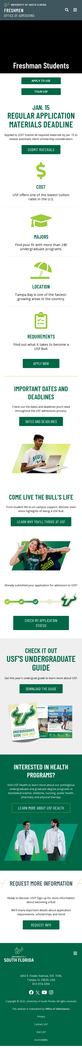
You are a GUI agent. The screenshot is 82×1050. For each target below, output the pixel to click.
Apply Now (41, 363)
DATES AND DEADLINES (41, 421)
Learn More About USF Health (41, 807)
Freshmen (14, 10)
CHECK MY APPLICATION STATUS (41, 623)
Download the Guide (41, 688)
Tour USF (41, 91)
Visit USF (41, 1032)
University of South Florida (25, 5)
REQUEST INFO (41, 924)
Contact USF (41, 1024)
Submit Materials (41, 149)
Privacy (41, 1016)
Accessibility (41, 1039)
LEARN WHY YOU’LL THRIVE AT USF (41, 521)
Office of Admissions (19, 16)
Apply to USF (41, 81)
